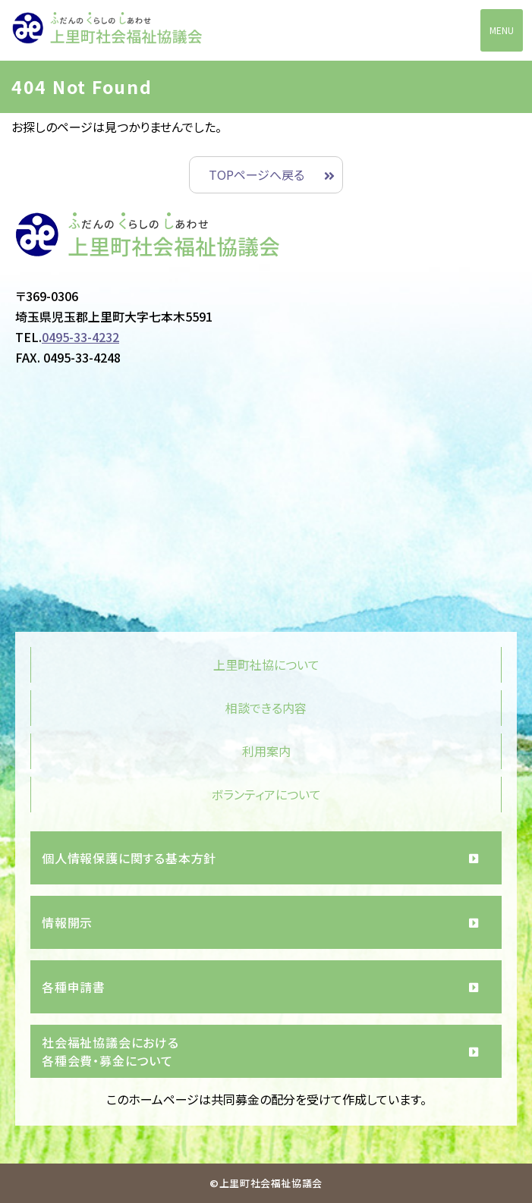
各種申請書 (73, 987)
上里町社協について (266, 664)
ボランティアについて (266, 794)
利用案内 (266, 751)
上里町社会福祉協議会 (107, 31)
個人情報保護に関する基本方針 (129, 858)
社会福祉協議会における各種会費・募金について (110, 1051)
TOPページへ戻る (256, 174)
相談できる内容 (266, 708)
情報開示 (67, 922)
